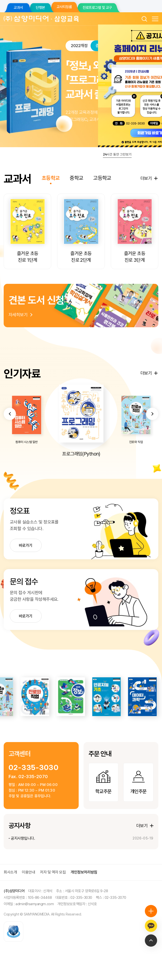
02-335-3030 (34, 767)
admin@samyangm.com (34, 904)
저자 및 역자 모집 (53, 872)
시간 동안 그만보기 (117, 154)
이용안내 (28, 872)
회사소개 (10, 872)
